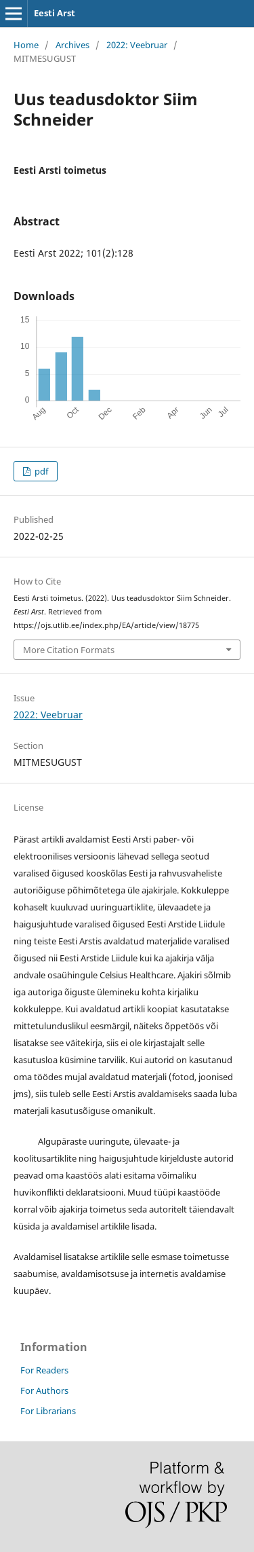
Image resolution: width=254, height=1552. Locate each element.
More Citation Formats (68, 650)
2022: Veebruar (136, 45)
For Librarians (48, 1411)
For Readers (44, 1370)
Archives (72, 45)
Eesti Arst (54, 13)
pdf (40, 471)
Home (26, 45)
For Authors (44, 1390)
